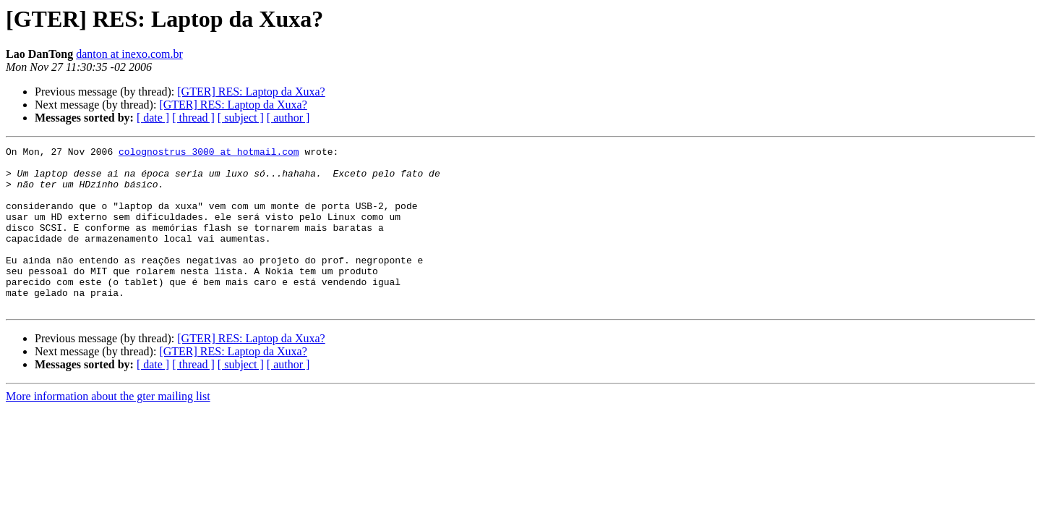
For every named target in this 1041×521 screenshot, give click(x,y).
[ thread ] (193, 117)
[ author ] (288, 117)
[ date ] (153, 117)
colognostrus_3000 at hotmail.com (209, 153)
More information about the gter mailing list (108, 429)
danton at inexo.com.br (129, 54)
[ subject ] (241, 117)
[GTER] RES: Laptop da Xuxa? (251, 91)
